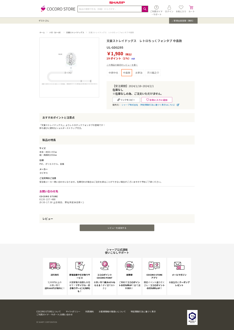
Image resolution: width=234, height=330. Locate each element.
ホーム (42, 32)
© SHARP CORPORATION (46, 322)
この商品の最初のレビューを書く (122, 64)
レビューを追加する (117, 227)
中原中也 (113, 72)
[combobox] (112, 9)
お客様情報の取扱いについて (112, 311)
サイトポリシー (73, 311)
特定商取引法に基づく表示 (143, 311)
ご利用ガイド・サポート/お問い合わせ (54, 314)
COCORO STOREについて (48, 311)
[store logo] (57, 10)
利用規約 (89, 311)
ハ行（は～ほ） (55, 32)
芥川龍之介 (153, 72)
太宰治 (138, 72)
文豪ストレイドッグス (75, 32)
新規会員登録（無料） (184, 20)
